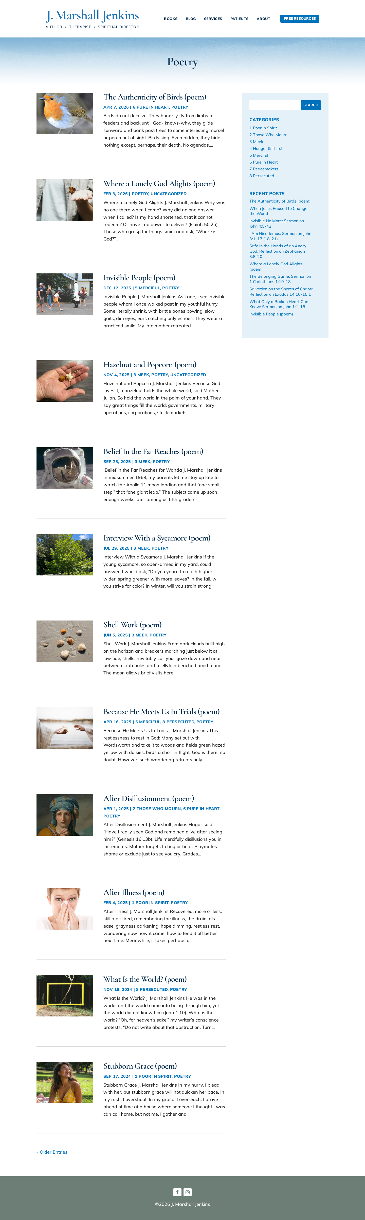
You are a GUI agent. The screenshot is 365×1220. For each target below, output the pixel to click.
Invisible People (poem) (139, 278)
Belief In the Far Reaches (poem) (153, 451)
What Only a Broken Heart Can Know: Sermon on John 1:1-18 (278, 304)
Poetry (179, 107)
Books (171, 18)
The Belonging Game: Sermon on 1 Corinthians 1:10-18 (280, 279)
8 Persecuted (178, 721)
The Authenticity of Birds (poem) (154, 97)
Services (213, 18)
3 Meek (141, 374)
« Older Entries (51, 1152)
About (263, 18)
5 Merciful (147, 287)
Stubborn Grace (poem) (140, 1066)
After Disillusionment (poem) (148, 798)
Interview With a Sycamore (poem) (156, 538)
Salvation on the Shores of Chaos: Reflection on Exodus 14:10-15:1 (281, 291)
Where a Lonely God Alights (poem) (159, 183)
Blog (191, 18)
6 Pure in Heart (151, 107)
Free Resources (300, 18)
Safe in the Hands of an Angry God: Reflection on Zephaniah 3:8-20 (277, 251)
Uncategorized (169, 193)
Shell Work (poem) (132, 625)
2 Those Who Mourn (157, 808)
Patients (239, 18)
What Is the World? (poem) (145, 979)
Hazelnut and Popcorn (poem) (149, 364)
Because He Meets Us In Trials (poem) (161, 711)
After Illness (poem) (133, 892)
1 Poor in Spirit (150, 902)
